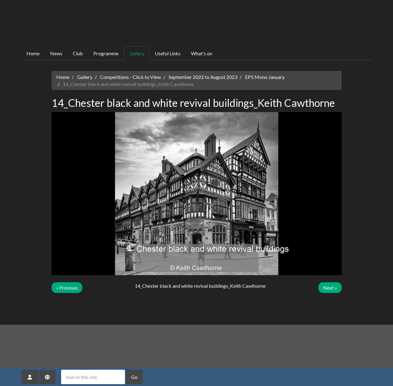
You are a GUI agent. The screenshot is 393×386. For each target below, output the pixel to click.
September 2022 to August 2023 (203, 77)
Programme (106, 53)
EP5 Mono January (265, 77)
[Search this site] (93, 377)
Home (33, 53)
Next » (330, 287)
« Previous (67, 287)
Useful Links (168, 53)
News (56, 53)
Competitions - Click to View (130, 77)
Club (78, 53)
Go (134, 377)
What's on (201, 53)
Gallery (136, 53)
